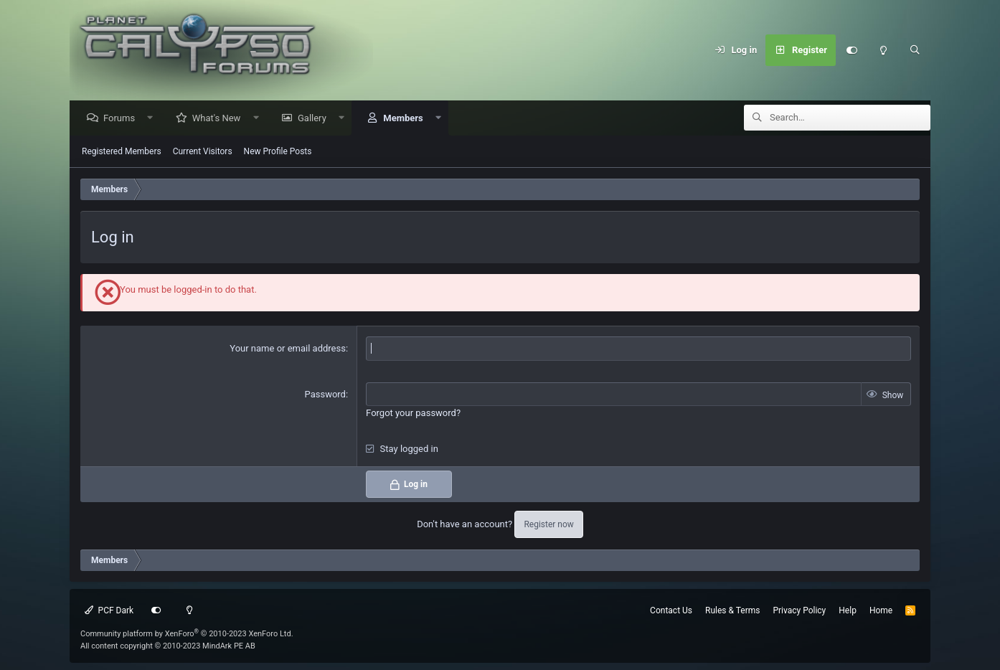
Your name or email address (288, 349)
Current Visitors (202, 152)
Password (325, 395)
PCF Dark (109, 610)
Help (848, 610)
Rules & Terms (732, 610)
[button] (153, 118)
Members (406, 118)
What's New (220, 118)
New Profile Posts (278, 152)
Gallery (315, 118)
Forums (122, 118)
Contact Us (671, 610)
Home (880, 610)
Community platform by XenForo (186, 633)
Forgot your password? (413, 413)
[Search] (914, 50)
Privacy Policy (799, 610)
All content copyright (167, 646)
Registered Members (121, 152)
